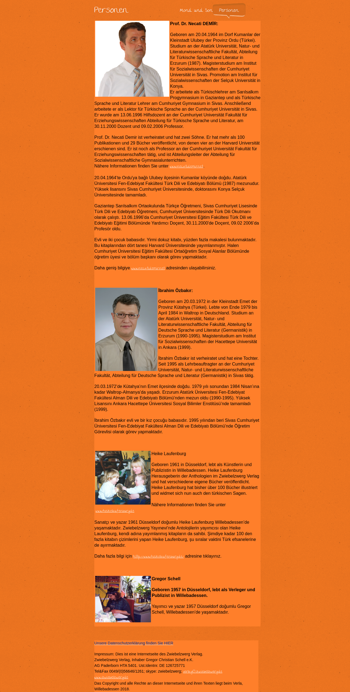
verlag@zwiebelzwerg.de (203, 671)
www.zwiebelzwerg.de (111, 677)
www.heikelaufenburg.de (114, 511)
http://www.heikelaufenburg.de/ (158, 556)
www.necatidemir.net (186, 166)
